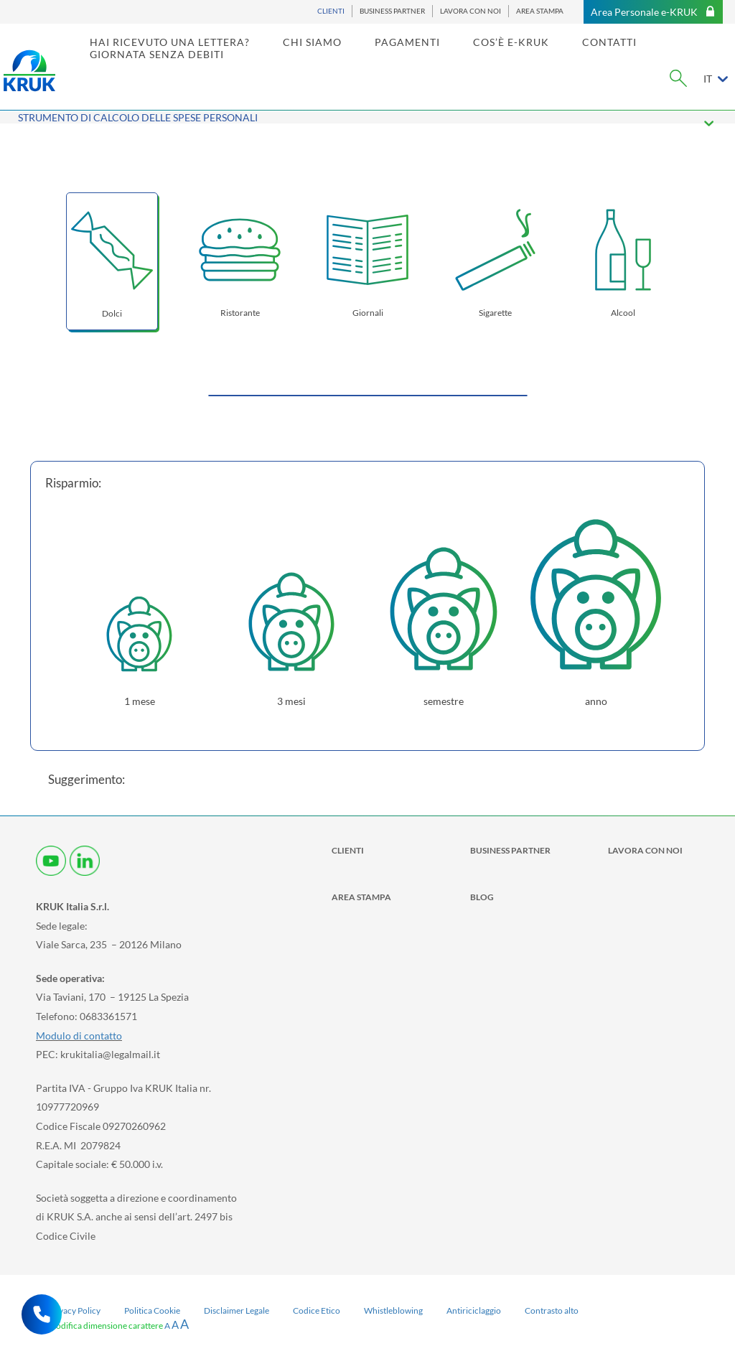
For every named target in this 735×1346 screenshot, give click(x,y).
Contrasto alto (552, 1310)
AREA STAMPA (539, 11)
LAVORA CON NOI (470, 11)
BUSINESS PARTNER (392, 11)
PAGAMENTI (430, 55)
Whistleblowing (393, 1310)
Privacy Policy (74, 1310)
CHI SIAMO (335, 55)
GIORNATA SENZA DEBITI (180, 67)
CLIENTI (331, 11)
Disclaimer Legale (236, 1310)
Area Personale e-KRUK (653, 12)
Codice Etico (316, 1310)
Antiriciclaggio (473, 1310)
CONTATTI (632, 55)
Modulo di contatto (79, 1035)
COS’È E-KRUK (534, 55)
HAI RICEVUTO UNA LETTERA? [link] (193, 55)
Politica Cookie (152, 1310)
